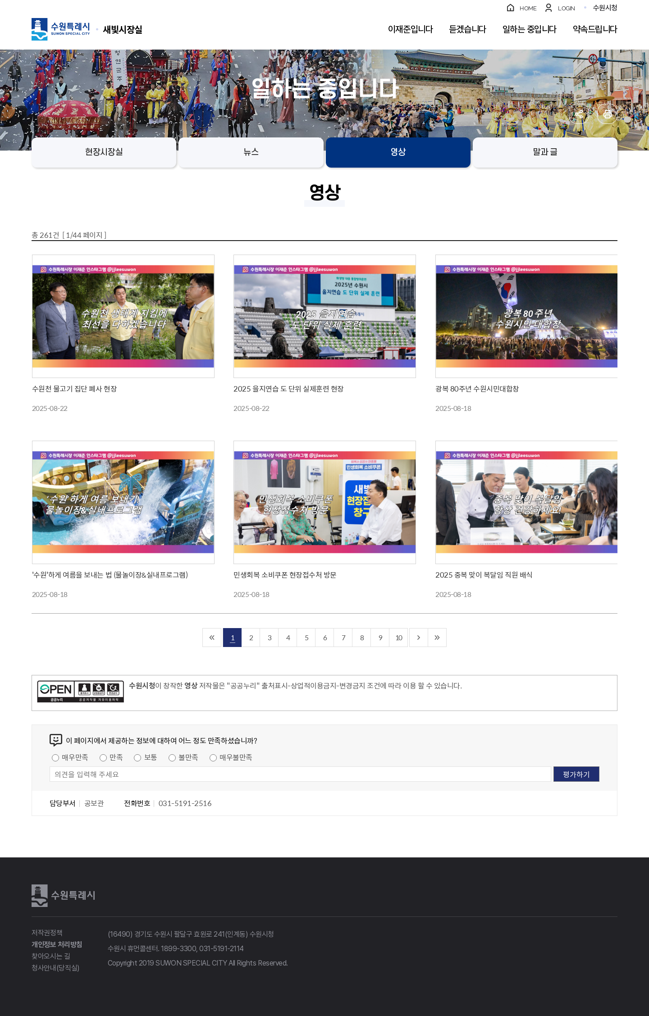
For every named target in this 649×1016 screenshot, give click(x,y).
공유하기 (579, 114)
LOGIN (566, 8)
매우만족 (75, 757)
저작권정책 (47, 933)
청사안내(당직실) (56, 968)
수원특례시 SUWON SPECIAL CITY (122, 29)
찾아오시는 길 (51, 956)
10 (398, 637)
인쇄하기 (607, 114)
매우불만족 (235, 757)
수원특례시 (63, 895)
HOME (528, 8)
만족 (116, 757)
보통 (150, 757)
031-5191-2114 (221, 948)
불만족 (188, 757)
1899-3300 (178, 948)
